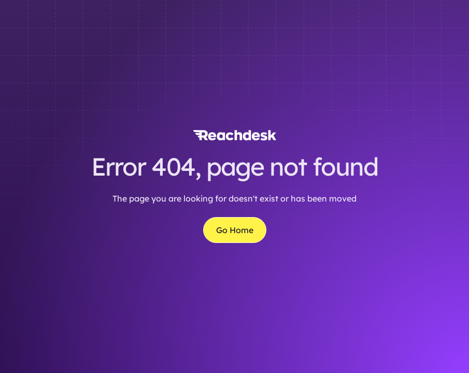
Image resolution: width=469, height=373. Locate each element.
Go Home (234, 230)
